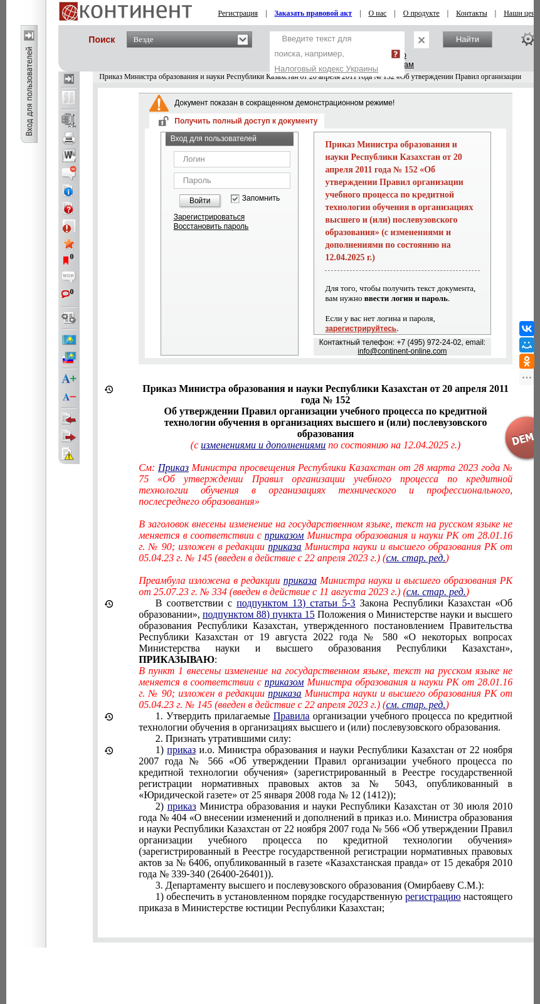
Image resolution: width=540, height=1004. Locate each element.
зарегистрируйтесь (360, 328)
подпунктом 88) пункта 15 (259, 614)
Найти (467, 39)
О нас (378, 13)
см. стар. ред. (415, 557)
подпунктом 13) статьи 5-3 (295, 603)
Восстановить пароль (211, 226)
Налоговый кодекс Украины (327, 68)
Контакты (471, 13)
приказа (284, 546)
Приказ (173, 467)
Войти (200, 200)
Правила (291, 716)
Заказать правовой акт (313, 13)
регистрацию (433, 896)
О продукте (421, 13)
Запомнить (261, 198)
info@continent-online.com (402, 351)
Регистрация (238, 13)
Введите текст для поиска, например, (327, 53)
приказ (181, 749)
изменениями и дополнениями (263, 445)
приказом (284, 535)
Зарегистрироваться (209, 217)
